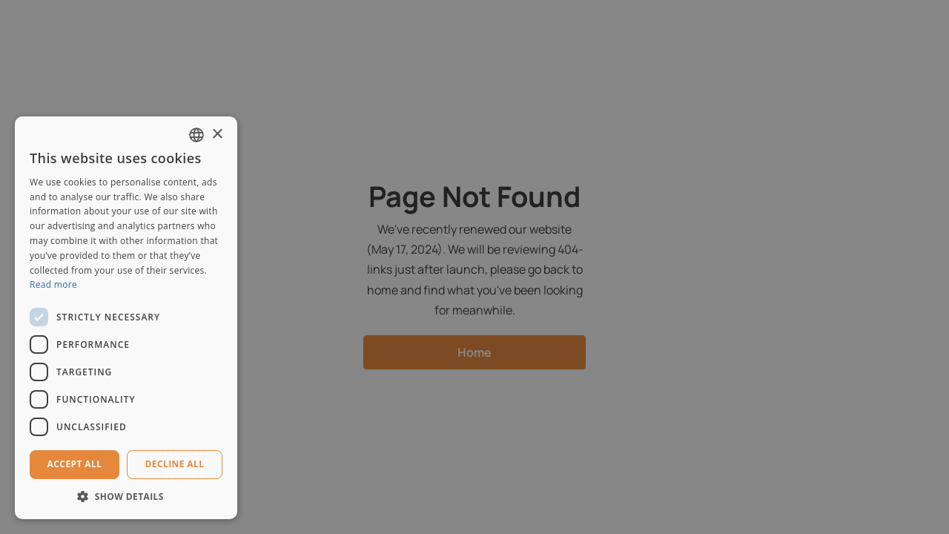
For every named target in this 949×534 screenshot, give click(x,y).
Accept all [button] (74, 464)
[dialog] (474, 267)
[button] (126, 496)
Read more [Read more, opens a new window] (53, 284)
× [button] (216, 134)
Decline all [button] (175, 464)
